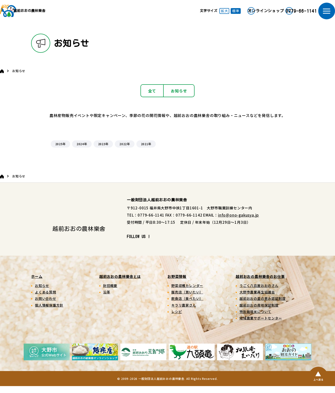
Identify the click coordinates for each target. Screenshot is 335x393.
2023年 (103, 151)
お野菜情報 (177, 283)
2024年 (82, 151)
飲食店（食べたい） (187, 305)
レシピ (176, 318)
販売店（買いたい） (187, 299)
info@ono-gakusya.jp (238, 221)
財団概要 (110, 292)
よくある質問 (45, 299)
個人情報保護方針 (49, 311)
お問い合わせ (45, 305)
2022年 (124, 151)
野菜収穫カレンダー (187, 292)
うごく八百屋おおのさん (259, 292)
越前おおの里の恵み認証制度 (262, 305)
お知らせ (179, 97)
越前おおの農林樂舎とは (120, 283)
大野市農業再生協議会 (257, 299)
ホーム (36, 283)
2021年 (146, 151)
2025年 (60, 151)
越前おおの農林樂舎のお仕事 (260, 283)
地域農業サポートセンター (261, 325)
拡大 (196, 14)
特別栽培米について (255, 318)
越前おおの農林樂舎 (46, 14)
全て (152, 97)
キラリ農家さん (183, 311)
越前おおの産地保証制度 (259, 311)
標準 (208, 14)
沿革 (106, 299)
